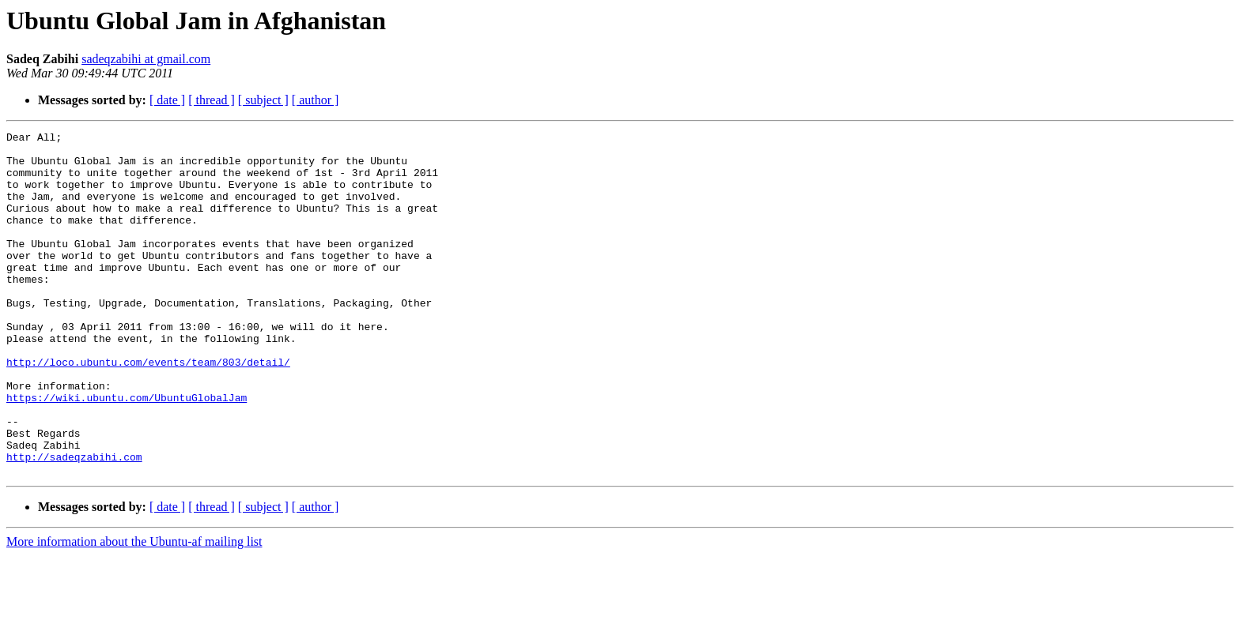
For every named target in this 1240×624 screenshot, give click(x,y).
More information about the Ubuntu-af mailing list (134, 610)
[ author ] (315, 100)
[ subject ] (263, 100)
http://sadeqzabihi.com (74, 523)
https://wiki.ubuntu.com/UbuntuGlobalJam (126, 452)
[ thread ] (211, 100)
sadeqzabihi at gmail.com (145, 59)
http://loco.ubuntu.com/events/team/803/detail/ (148, 409)
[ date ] (167, 100)
